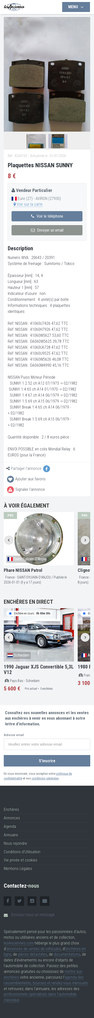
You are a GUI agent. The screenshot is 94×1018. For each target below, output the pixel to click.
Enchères (11, 809)
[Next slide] (85, 540)
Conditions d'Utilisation (22, 851)
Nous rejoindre (15, 843)
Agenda (10, 826)
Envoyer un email (47, 230)
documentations (67, 954)
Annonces (12, 818)
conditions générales (45, 778)
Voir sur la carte (28, 204)
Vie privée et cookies (20, 860)
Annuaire (11, 835)
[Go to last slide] (9, 540)
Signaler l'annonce (25, 489)
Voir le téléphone (47, 216)
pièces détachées (32, 954)
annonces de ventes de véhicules (34, 948)
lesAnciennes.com (19, 943)
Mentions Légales (18, 868)
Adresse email (14, 735)
